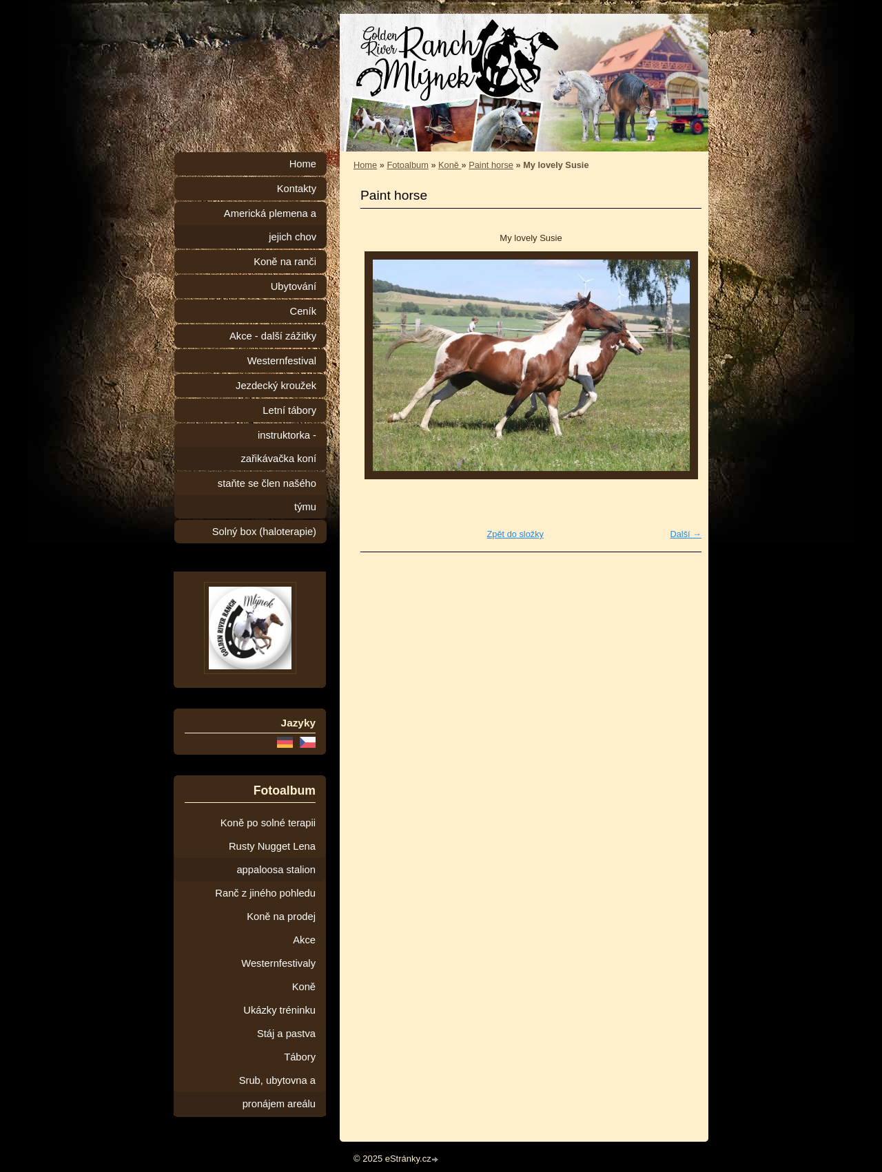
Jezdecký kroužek (276, 385)
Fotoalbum (407, 165)
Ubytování (293, 286)
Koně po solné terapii (268, 822)
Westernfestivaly (278, 963)
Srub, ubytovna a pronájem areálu (277, 1092)
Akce (304, 939)
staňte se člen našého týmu (267, 495)
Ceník (303, 311)
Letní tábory (289, 410)
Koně (449, 165)
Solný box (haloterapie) (264, 531)
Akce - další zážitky (272, 336)
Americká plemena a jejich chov (270, 225)
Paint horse (491, 165)
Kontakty (296, 188)
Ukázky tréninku (279, 1010)
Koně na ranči (285, 261)
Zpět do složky (515, 534)
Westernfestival (281, 360)
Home (365, 165)
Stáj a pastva (286, 1033)
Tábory (300, 1057)
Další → (685, 534)
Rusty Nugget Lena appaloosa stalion (272, 858)
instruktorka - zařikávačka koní (278, 447)
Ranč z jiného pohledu (265, 893)
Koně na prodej (281, 916)
